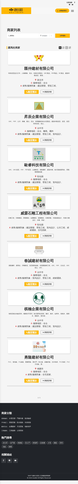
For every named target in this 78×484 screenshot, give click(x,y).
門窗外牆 (20, 422)
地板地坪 (28, 430)
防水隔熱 (20, 426)
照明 (61, 446)
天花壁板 (20, 430)
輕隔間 (35, 446)
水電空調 (12, 422)
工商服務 (12, 434)
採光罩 (5, 446)
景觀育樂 (12, 426)
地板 (4, 450)
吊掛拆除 (28, 426)
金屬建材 (12, 430)
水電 (49, 446)
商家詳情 (47, 92)
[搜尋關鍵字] (23, 35)
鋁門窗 (12, 446)
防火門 (27, 446)
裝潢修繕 (28, 422)
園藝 (55, 446)
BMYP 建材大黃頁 (33, 479)
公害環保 (20, 434)
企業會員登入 (62, 11)
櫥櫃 (10, 450)
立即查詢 (62, 36)
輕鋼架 (20, 446)
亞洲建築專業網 (45, 479)
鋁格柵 (42, 446)
